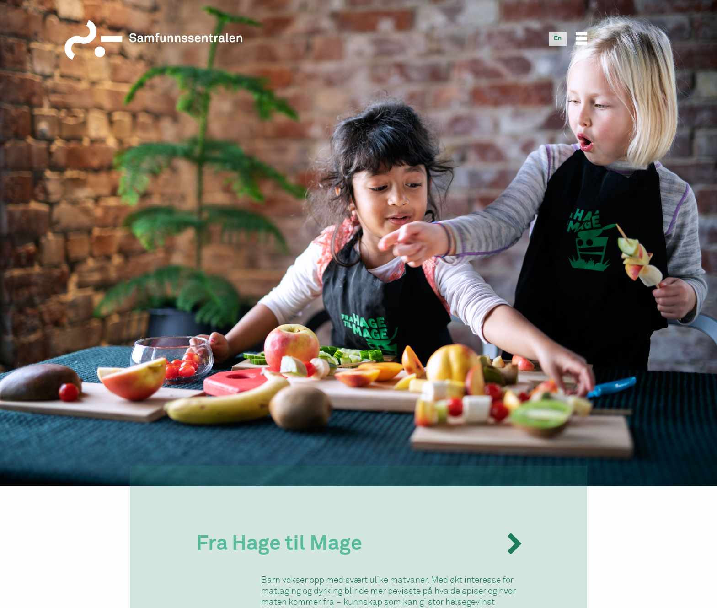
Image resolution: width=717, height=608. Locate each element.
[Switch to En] (558, 38)
